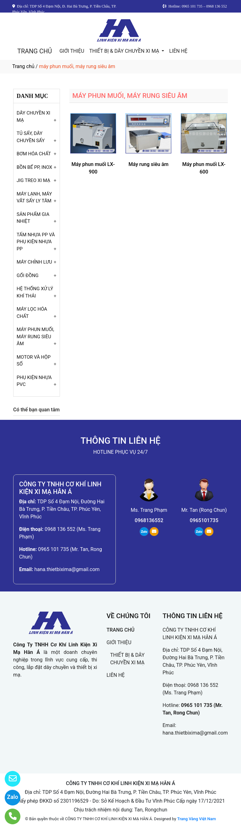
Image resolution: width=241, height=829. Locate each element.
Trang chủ (23, 66)
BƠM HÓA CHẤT (34, 154)
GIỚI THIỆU (71, 51)
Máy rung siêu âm (148, 164)
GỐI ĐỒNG (28, 275)
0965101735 (204, 520)
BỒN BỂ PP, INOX (34, 167)
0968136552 (149, 520)
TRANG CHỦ (34, 51)
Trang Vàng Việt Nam (196, 818)
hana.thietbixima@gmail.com (66, 569)
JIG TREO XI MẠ (33, 180)
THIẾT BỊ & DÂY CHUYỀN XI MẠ (124, 51)
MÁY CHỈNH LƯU (34, 262)
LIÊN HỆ (178, 51)
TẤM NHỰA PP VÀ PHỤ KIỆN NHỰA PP (36, 242)
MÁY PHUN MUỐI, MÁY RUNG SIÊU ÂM (35, 336)
